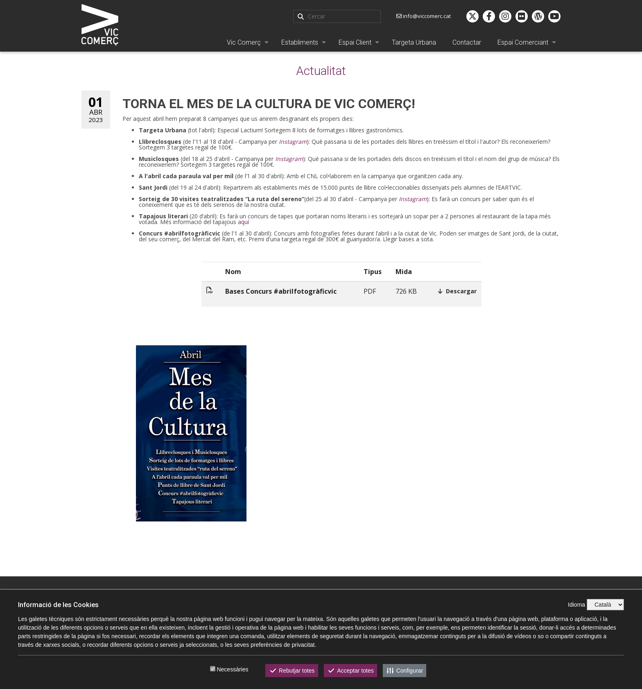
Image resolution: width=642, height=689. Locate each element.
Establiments (299, 42)
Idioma (576, 604)
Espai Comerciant (522, 42)
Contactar (466, 42)
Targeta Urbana (414, 42)
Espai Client (355, 42)
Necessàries (232, 669)
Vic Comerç (244, 42)
